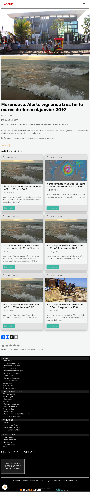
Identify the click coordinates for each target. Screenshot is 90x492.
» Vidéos (5, 447)
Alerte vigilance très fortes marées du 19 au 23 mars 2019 (22, 188)
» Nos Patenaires (8, 440)
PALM (13, 157)
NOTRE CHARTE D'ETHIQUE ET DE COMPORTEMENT (13, 466)
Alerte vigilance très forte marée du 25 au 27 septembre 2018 (21, 306)
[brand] (9, 4)
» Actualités (6, 383)
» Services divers (8, 409)
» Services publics (8, 388)
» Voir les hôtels (8, 394)
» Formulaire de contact (11, 416)
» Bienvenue (6, 361)
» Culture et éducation (10, 378)
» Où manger (7, 397)
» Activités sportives (9, 381)
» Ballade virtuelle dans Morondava (15, 414)
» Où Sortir (6, 401)
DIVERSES (13, 120)
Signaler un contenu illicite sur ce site (62, 481)
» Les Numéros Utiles (10, 430)
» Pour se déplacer (9, 406)
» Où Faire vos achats (10, 404)
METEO (5, 146)
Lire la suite (8, 208)
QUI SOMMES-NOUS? (18, 452)
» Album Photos (8, 445)
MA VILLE (6, 358)
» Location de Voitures (10, 425)
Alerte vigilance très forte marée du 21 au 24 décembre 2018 (65, 247)
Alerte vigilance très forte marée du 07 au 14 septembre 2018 (65, 306)
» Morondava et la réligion (12, 371)
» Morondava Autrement (11, 363)
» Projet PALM (7, 437)
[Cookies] (5, 487)
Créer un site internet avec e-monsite (28, 481)
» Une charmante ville (10, 366)
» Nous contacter (8, 442)
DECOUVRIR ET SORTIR (12, 392)
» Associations (7, 376)
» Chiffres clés (7, 385)
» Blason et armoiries (10, 373)
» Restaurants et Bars (10, 427)
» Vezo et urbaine (8, 368)
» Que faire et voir (9, 399)
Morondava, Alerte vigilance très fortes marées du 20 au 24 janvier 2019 (21, 247)
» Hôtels (5, 422)
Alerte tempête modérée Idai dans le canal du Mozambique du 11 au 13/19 (66, 185)
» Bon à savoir (7, 411)
